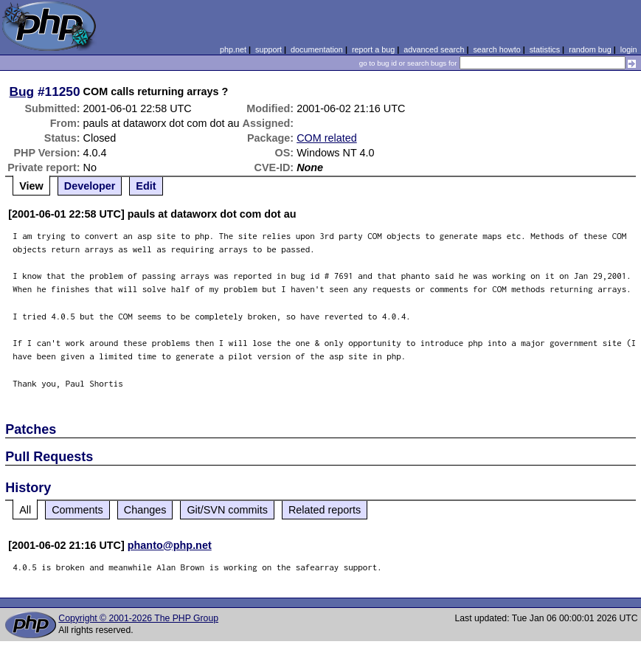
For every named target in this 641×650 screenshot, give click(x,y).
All (25, 510)
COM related (327, 138)
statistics (545, 49)
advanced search (433, 49)
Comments (77, 510)
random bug (590, 49)
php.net (233, 49)
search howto (496, 49)
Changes (145, 510)
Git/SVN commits (227, 510)
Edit (146, 186)
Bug (22, 91)
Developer (90, 186)
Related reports (324, 510)
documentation (317, 49)
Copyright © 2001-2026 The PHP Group (138, 618)
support (268, 49)
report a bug (373, 49)
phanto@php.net (170, 545)
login (628, 49)
